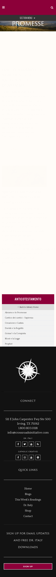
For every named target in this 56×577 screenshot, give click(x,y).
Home (28, 488)
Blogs (28, 494)
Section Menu (28, 18)
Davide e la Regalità (14, 328)
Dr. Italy (28, 505)
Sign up (28, 566)
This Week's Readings (28, 499)
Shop (28, 510)
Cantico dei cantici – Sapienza (19, 318)
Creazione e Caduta (14, 323)
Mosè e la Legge (12, 338)
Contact (28, 516)
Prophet (8, 344)
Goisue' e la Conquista (15, 333)
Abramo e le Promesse (16, 312)
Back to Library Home (28, 307)
